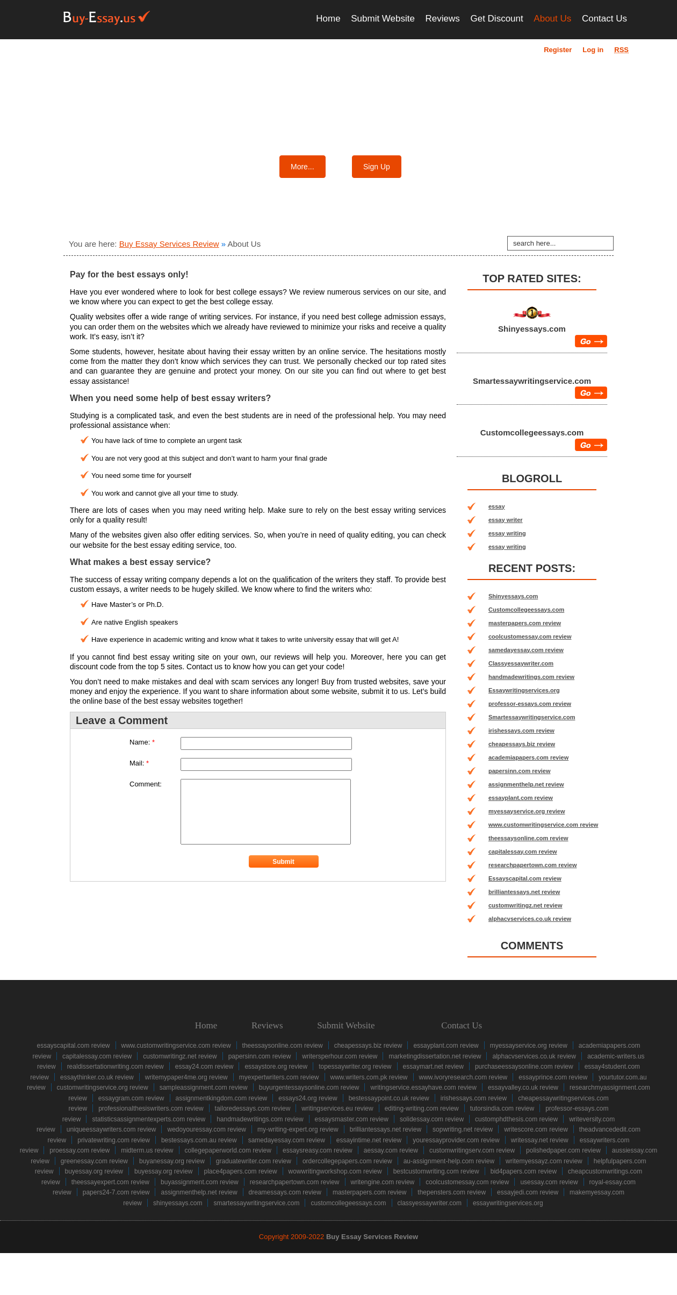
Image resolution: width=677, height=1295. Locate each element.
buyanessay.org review (172, 1161)
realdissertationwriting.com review (115, 1066)
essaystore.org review (275, 1066)
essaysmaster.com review (351, 1119)
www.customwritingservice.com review (543, 824)
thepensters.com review (451, 1192)
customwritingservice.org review (102, 1087)
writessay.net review (539, 1140)
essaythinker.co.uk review (97, 1077)
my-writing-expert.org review (297, 1129)
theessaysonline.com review (528, 838)
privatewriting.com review (113, 1140)
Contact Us (604, 18)
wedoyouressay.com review (206, 1129)
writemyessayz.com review (544, 1161)
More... (302, 166)
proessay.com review (79, 1150)
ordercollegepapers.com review (347, 1161)
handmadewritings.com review (531, 677)
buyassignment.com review (200, 1182)
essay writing (507, 533)
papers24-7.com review (116, 1192)
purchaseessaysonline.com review (524, 1066)
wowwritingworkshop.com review (335, 1171)
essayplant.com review (520, 798)
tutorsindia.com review (502, 1108)
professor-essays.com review (529, 703)
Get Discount (496, 18)
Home (328, 18)
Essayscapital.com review (524, 878)
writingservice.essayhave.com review (423, 1087)
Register (558, 50)
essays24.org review (307, 1098)
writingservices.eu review (337, 1108)
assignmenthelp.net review (526, 784)
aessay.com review (391, 1150)
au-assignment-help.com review (449, 1161)
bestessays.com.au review (199, 1140)
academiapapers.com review (528, 757)
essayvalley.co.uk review (523, 1087)
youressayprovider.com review (456, 1140)
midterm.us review (147, 1150)
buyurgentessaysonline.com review (309, 1087)
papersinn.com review (519, 771)
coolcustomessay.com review (529, 636)
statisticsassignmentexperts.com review (148, 1119)
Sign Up (376, 166)
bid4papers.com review (524, 1171)
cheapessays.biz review (521, 744)
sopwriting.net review (463, 1129)
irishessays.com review (521, 730)
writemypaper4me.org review (186, 1077)
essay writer (505, 520)
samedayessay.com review (526, 650)
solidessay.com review (432, 1119)
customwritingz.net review (525, 905)
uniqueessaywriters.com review (111, 1129)
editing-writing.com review (422, 1108)
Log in (592, 50)
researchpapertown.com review (532, 865)
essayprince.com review (552, 1077)
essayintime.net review (368, 1140)
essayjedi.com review (527, 1192)
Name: (142, 742)
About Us (552, 18)
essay (496, 506)
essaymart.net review (433, 1066)
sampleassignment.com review (204, 1087)
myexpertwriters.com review (279, 1077)
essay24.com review (204, 1066)
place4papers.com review (240, 1171)
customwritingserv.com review (472, 1150)
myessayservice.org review (526, 811)
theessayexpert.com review (110, 1182)
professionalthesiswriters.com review (150, 1108)
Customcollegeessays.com (532, 432)
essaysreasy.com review (317, 1150)
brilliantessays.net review (524, 892)
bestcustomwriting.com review (436, 1171)
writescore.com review (536, 1129)
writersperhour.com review (339, 1056)
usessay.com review (549, 1182)
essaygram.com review (131, 1098)
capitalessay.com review (522, 851)
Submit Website (383, 18)
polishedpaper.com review (563, 1150)
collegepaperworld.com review (228, 1150)
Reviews (443, 18)
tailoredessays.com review (253, 1108)
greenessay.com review (94, 1161)
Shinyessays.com (532, 328)
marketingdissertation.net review (434, 1056)
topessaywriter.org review (355, 1066)
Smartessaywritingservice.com (532, 380)
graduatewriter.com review (253, 1161)
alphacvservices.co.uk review (529, 918)
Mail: (139, 763)
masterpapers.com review (524, 623)
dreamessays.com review (285, 1192)
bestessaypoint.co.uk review (389, 1098)
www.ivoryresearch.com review (463, 1077)
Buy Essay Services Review (169, 243)
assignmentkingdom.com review (222, 1098)
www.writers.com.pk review (369, 1077)
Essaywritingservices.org (524, 690)
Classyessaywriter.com (520, 663)
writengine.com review (383, 1182)
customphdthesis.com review (516, 1119)
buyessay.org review (94, 1171)
